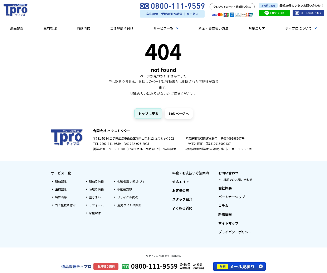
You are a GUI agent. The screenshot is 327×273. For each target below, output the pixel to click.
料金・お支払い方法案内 (190, 172)
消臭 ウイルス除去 (129, 205)
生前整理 (50, 28)
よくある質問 (182, 207)
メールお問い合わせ (308, 13)
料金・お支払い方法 (214, 28)
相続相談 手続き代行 (130, 181)
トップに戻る (148, 113)
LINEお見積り (274, 13)
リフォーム (96, 205)
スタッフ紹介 (182, 199)
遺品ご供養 (96, 181)
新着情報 (225, 214)
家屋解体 (95, 213)
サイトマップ (228, 223)
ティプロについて (301, 28)
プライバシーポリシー (235, 231)
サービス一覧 (166, 28)
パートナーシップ (231, 196)
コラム (223, 205)
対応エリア (257, 28)
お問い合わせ (228, 172)
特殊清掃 (83, 28)
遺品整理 (16, 28)
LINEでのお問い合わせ (237, 179)
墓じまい (95, 197)
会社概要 (225, 187)
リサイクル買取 (127, 197)
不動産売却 (124, 189)
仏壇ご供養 (96, 189)
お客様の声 (180, 190)
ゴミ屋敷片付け (121, 28)
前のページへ (179, 113)
